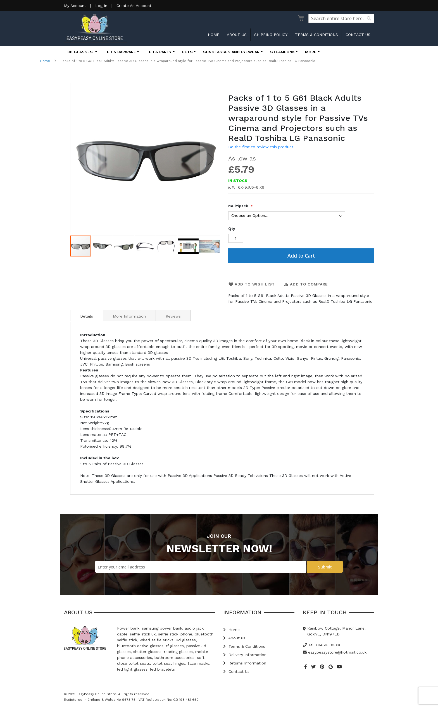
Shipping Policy (270, 34)
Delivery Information (244, 654)
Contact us (358, 34)
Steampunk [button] (282, 52)
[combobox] (341, 18)
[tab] (86, 315)
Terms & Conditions (316, 34)
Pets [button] (187, 52)
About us (237, 34)
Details (86, 316)
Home (213, 34)
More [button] (310, 52)
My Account (75, 5)
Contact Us (236, 671)
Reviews (173, 316)
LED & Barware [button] (120, 52)
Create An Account (133, 5)
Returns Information (244, 663)
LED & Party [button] (159, 52)
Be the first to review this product (260, 147)
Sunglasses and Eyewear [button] (231, 52)
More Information (129, 316)
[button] (81, 159)
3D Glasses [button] (81, 52)
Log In (101, 5)
